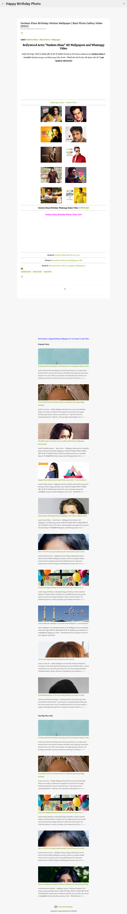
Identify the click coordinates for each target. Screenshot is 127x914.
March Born (45, 40)
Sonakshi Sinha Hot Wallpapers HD (67, 260)
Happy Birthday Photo (23, 4)
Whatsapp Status (57, 102)
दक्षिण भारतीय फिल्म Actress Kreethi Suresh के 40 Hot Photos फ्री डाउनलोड (61, 552)
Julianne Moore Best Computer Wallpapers (67, 266)
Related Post (71, 102)
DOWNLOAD (84, 208)
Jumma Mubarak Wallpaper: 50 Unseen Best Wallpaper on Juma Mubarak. (63, 623)
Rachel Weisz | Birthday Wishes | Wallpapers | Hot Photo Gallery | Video (62, 516)
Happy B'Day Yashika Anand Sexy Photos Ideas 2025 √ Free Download (62, 480)
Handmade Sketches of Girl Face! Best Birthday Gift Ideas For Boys (61, 695)
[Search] (43, 3)
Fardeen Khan (32, 40)
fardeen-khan (26, 271)
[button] (22, 33)
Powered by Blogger (63, 907)
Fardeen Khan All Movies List (67, 255)
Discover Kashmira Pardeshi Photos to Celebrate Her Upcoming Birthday (63, 884)
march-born (37, 271)
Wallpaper (56, 40)
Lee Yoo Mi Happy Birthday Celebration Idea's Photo (56, 659)
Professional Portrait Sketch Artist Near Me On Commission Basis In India (63, 366)
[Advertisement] (63, 81)
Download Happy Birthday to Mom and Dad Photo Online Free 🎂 (60, 587)
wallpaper (47, 271)
